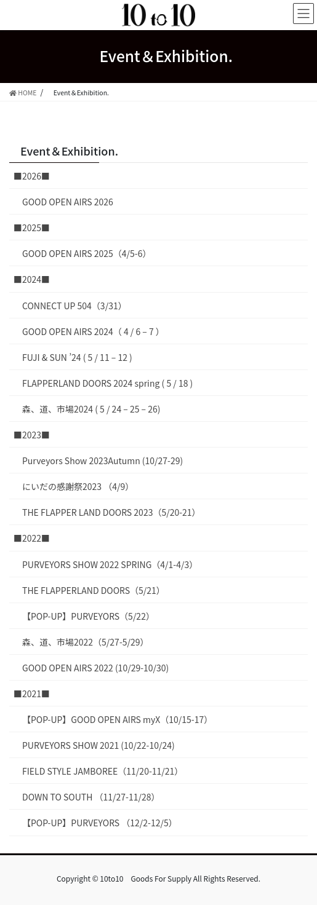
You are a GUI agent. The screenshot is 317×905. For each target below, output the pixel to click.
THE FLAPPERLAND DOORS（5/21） (93, 590)
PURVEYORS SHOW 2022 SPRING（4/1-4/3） (110, 564)
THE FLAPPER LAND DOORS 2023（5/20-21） (111, 512)
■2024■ (32, 279)
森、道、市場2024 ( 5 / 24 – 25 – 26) (91, 409)
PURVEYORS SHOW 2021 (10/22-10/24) (98, 745)
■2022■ (32, 538)
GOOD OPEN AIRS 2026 (67, 202)
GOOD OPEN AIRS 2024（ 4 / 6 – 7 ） (93, 331)
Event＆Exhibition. (69, 151)
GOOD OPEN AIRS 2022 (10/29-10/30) (95, 668)
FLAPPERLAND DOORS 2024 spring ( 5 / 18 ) (107, 383)
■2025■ (32, 227)
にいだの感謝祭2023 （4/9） (78, 486)
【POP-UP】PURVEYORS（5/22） (88, 616)
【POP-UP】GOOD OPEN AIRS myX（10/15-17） (117, 719)
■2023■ (32, 435)
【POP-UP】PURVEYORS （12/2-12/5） (99, 822)
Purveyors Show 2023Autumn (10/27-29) (102, 460)
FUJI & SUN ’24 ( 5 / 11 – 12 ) (77, 357)
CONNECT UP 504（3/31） (74, 305)
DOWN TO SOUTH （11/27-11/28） (90, 797)
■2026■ (32, 176)
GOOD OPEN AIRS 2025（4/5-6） (86, 253)
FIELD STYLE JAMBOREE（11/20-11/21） (102, 771)
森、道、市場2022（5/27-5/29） (85, 642)
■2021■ (32, 693)
